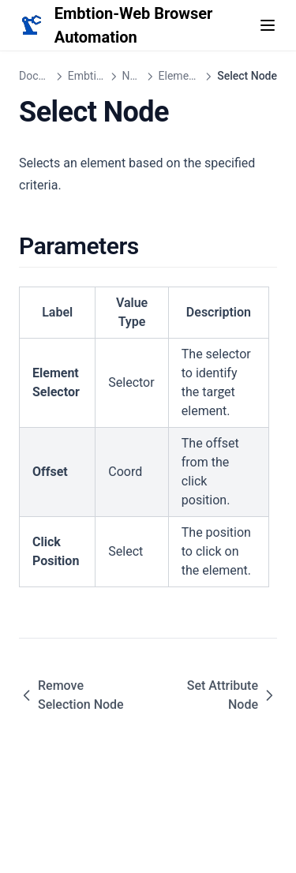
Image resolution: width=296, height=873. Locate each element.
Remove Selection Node (71, 695)
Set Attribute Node (232, 695)
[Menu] (267, 25)
